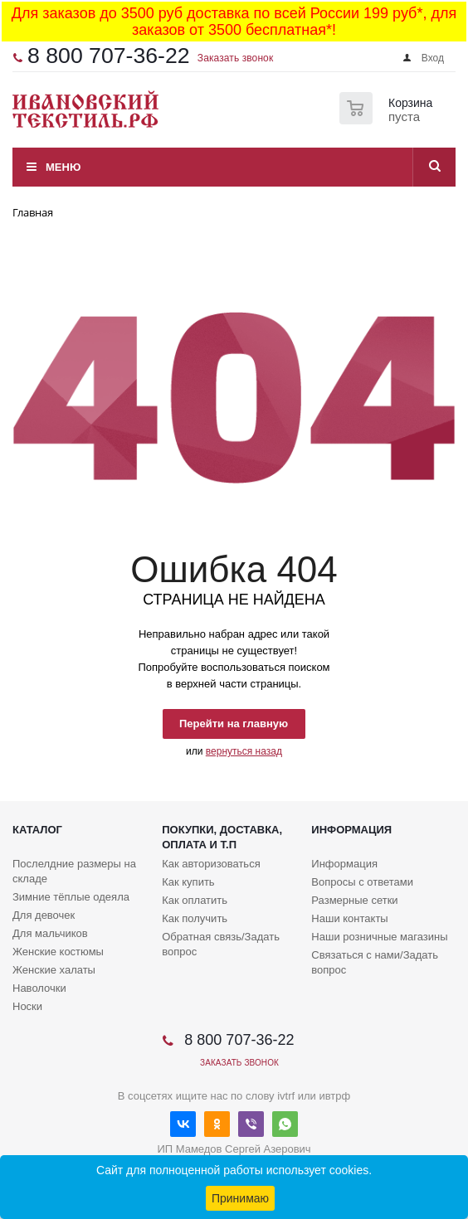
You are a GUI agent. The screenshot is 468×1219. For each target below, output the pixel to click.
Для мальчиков (50, 933)
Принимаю (240, 1198)
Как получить (194, 918)
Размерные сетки (354, 900)
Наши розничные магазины (379, 936)
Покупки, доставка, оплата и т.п (222, 837)
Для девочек (43, 915)
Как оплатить (194, 900)
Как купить (188, 882)
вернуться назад (244, 751)
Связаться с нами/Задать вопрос (374, 962)
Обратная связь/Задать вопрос (221, 944)
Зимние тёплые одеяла (70, 897)
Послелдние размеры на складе (74, 871)
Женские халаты (53, 970)
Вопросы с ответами (362, 882)
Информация (351, 829)
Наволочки (39, 988)
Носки (27, 1006)
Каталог (37, 829)
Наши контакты (349, 918)
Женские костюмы (58, 951)
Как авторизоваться (211, 863)
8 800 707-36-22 (108, 55)
